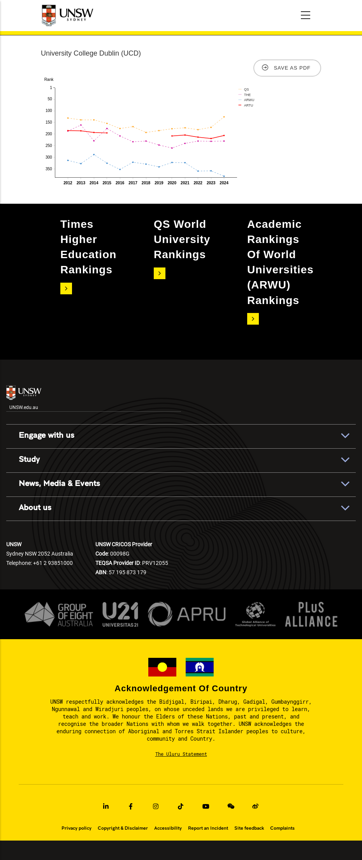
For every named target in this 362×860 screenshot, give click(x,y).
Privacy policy (76, 828)
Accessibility (168, 828)
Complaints (282, 828)
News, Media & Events (59, 483)
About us (35, 507)
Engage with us (46, 435)
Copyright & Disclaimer (123, 828)
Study (29, 459)
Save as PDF (292, 68)
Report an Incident (208, 828)
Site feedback (249, 828)
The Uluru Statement (181, 754)
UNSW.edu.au (23, 397)
